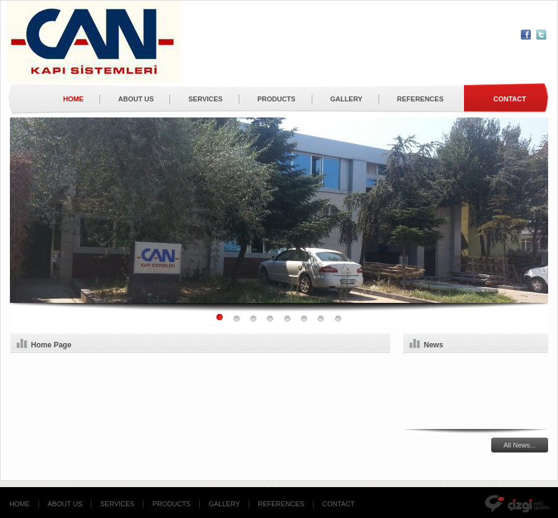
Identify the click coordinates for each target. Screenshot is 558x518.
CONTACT (338, 503)
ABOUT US (135, 99)
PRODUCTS (276, 99)
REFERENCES (420, 99)
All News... (520, 445)
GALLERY (346, 99)
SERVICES (205, 99)
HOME (73, 99)
